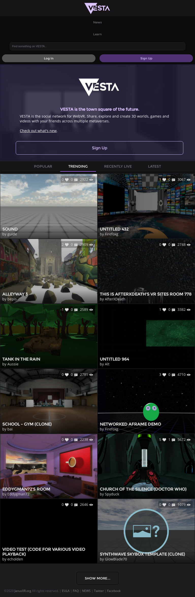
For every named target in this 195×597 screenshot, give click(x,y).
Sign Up (99, 148)
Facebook (114, 591)
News (97, 22)
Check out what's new (38, 130)
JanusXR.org (22, 591)
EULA (66, 591)
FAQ (76, 591)
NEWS (86, 591)
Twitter (99, 591)
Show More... (97, 578)
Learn (97, 34)
